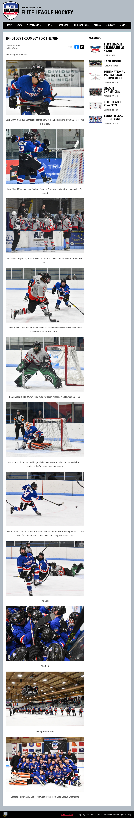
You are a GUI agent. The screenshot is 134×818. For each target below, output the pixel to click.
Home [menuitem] (9, 25)
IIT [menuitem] (50, 25)
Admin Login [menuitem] (67, 814)
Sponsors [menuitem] (63, 25)
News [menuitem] (19, 25)
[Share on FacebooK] (76, 47)
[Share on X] (82, 47)
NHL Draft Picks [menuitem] (81, 25)
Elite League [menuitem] (34, 25)
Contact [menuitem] (110, 25)
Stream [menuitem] (97, 25)
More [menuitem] (124, 25)
